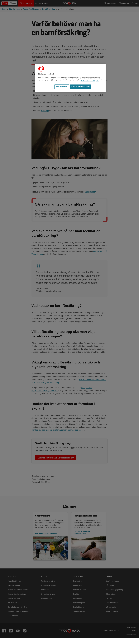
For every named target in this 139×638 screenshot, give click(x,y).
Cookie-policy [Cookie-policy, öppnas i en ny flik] (85, 80)
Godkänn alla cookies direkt (80, 86)
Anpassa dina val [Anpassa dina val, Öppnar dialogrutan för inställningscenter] (61, 86)
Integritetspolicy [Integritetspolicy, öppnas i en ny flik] (94, 80)
